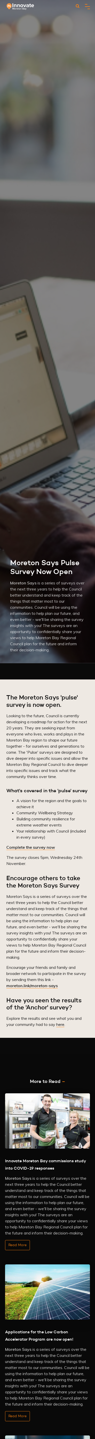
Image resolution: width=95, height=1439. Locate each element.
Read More (17, 1245)
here (60, 1024)
